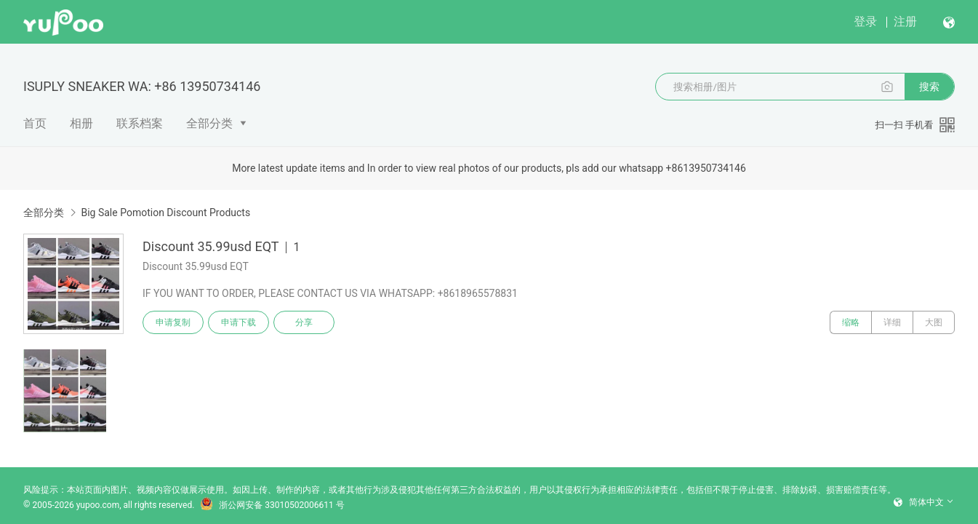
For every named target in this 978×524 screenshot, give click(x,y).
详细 (892, 322)
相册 (81, 123)
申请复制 (173, 322)
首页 (35, 123)
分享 (304, 322)
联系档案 (139, 123)
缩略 (850, 322)
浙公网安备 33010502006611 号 (272, 505)
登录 (865, 21)
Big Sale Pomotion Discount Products (165, 212)
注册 (905, 21)
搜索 (929, 86)
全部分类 (209, 123)
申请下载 (238, 322)
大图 (933, 322)
